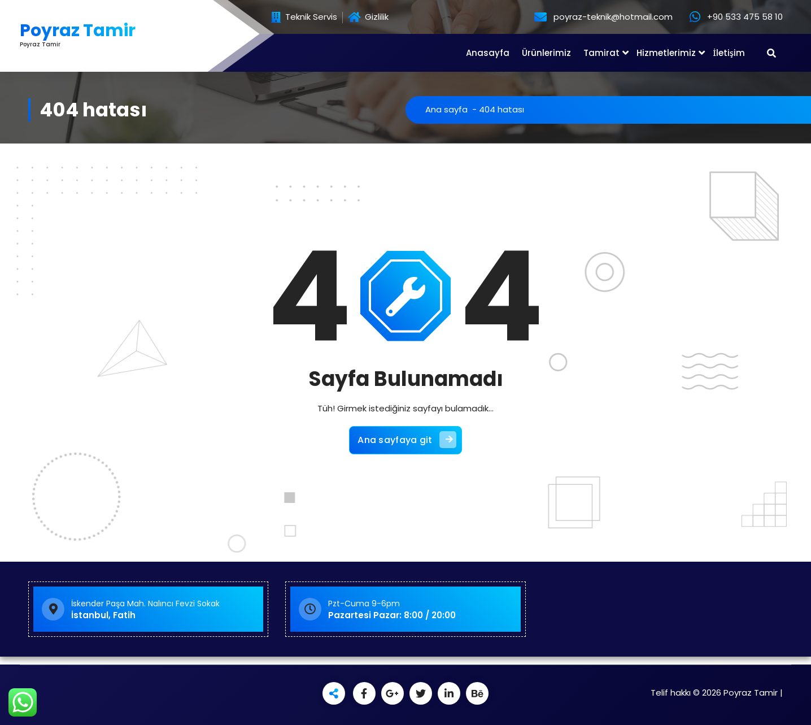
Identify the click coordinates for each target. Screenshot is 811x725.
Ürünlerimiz (546, 53)
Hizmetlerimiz (666, 53)
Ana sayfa (446, 109)
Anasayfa (487, 53)
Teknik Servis (304, 17)
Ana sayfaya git (406, 439)
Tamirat (601, 53)
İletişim (729, 53)
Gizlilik (368, 17)
